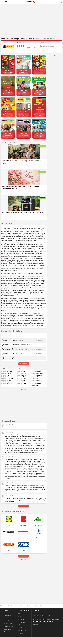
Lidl (20, 616)
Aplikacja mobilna (8, 629)
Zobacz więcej (23, 363)
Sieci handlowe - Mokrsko (16, 605)
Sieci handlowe (7, 620)
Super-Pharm (22, 630)
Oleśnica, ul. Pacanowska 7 (21, 349)
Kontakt (36, 615)
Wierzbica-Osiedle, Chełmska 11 (22, 344)
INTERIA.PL (41, 623)
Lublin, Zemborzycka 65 (20, 358)
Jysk (20, 627)
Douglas (21, 633)
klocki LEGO (10, 256)
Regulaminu (55, 619)
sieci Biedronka (11, 331)
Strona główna (3, 605)
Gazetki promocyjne (9, 618)
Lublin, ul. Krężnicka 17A (20, 353)
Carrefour (21, 625)
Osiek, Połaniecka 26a (19, 340)
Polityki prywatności (37, 621)
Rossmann (22, 622)
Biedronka (28, 605)
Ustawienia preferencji (47, 621)
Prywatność (50, 615)
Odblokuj (8, 87)
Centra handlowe (8, 623)
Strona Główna (7, 615)
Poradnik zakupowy (9, 626)
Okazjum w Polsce (8, 632)
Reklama (42, 615)
